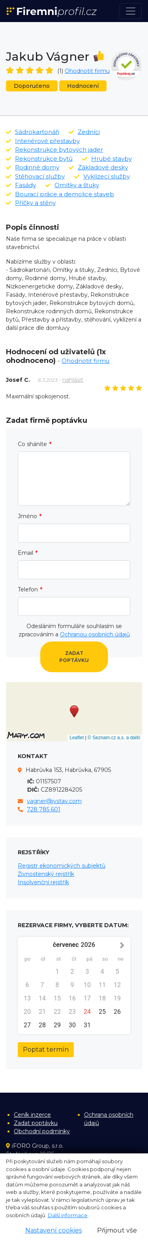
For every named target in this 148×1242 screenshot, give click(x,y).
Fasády (21, 185)
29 (57, 1025)
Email (25, 552)
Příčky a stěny (31, 202)
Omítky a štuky (72, 185)
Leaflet (76, 737)
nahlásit (72, 379)
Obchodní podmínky (42, 1131)
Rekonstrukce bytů (39, 158)
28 (42, 1025)
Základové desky (98, 167)
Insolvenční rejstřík (43, 882)
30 (72, 1025)
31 (87, 1025)
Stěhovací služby (35, 176)
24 (87, 1011)
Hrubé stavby (107, 158)
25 (102, 1011)
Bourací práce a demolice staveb (60, 194)
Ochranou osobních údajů (95, 634)
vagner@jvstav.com (54, 801)
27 (27, 1025)
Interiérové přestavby (43, 141)
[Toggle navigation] (131, 11)
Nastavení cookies (53, 1230)
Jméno (27, 516)
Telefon (28, 589)
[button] (74, 711)
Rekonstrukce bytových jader (54, 149)
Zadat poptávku (74, 656)
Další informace (68, 1215)
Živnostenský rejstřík (46, 874)
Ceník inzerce (32, 1114)
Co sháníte (32, 444)
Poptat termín (46, 1049)
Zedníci (84, 132)
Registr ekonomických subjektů (61, 865)
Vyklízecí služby (102, 176)
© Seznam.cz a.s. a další (114, 737)
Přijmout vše (117, 1230)
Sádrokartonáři (32, 132)
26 (117, 1011)
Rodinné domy (32, 167)
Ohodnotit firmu (87, 70)
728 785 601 (43, 809)
